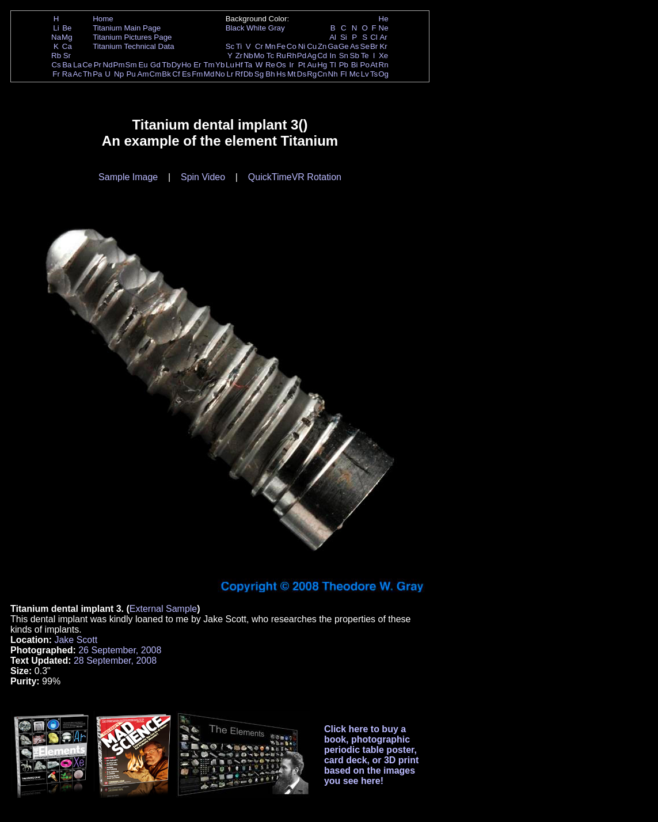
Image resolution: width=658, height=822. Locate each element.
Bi (354, 64)
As (354, 46)
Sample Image (128, 177)
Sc (230, 46)
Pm (119, 64)
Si (343, 37)
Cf (176, 74)
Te (365, 55)
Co (291, 46)
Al (332, 37)
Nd (108, 64)
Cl (374, 37)
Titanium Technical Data (133, 46)
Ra (67, 74)
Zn (322, 46)
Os (281, 64)
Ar (383, 37)
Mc (354, 74)
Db (248, 74)
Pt (302, 64)
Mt (291, 74)
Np (119, 74)
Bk (166, 74)
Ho (186, 64)
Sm (131, 64)
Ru (281, 55)
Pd (301, 55)
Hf (238, 64)
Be (66, 28)
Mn (270, 46)
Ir (291, 64)
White (256, 28)
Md (209, 74)
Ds (301, 74)
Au (311, 64)
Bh (270, 74)
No (220, 74)
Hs (281, 74)
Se (365, 46)
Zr (239, 55)
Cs (55, 64)
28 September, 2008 (115, 660)
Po (365, 64)
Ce (87, 64)
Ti (239, 46)
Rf (238, 74)
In (333, 55)
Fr (56, 74)
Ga (333, 46)
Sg (259, 74)
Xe (383, 55)
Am (143, 74)
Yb (220, 64)
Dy (176, 64)
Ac (77, 74)
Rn (384, 64)
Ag (311, 55)
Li (56, 28)
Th (87, 74)
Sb (354, 55)
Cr (259, 46)
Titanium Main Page (127, 28)
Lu (230, 64)
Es (186, 74)
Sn (343, 55)
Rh (291, 55)
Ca (67, 46)
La (77, 64)
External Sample (163, 609)
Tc (270, 55)
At (374, 64)
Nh (333, 74)
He (384, 18)
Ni (302, 46)
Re (270, 64)
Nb (248, 55)
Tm (208, 64)
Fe (281, 46)
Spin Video (203, 177)
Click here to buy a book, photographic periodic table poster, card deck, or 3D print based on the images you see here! (371, 755)
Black (235, 28)
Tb (166, 64)
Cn (322, 74)
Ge (343, 46)
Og (383, 74)
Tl (333, 64)
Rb (56, 55)
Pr (97, 64)
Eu (142, 64)
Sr (67, 55)
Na (56, 37)
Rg (312, 74)
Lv (365, 74)
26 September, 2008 (119, 650)
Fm (197, 74)
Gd (155, 64)
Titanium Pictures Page (132, 37)
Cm (156, 74)
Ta (248, 64)
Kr (383, 46)
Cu (312, 46)
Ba (66, 64)
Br (374, 46)
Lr (230, 74)
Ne (384, 28)
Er (197, 64)
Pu (130, 74)
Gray (276, 28)
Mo (259, 55)
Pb (343, 64)
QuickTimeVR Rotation (294, 177)
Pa (97, 74)
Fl (343, 74)
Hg (322, 64)
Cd (322, 55)
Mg (67, 37)
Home (103, 18)
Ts (374, 74)
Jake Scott (75, 640)
